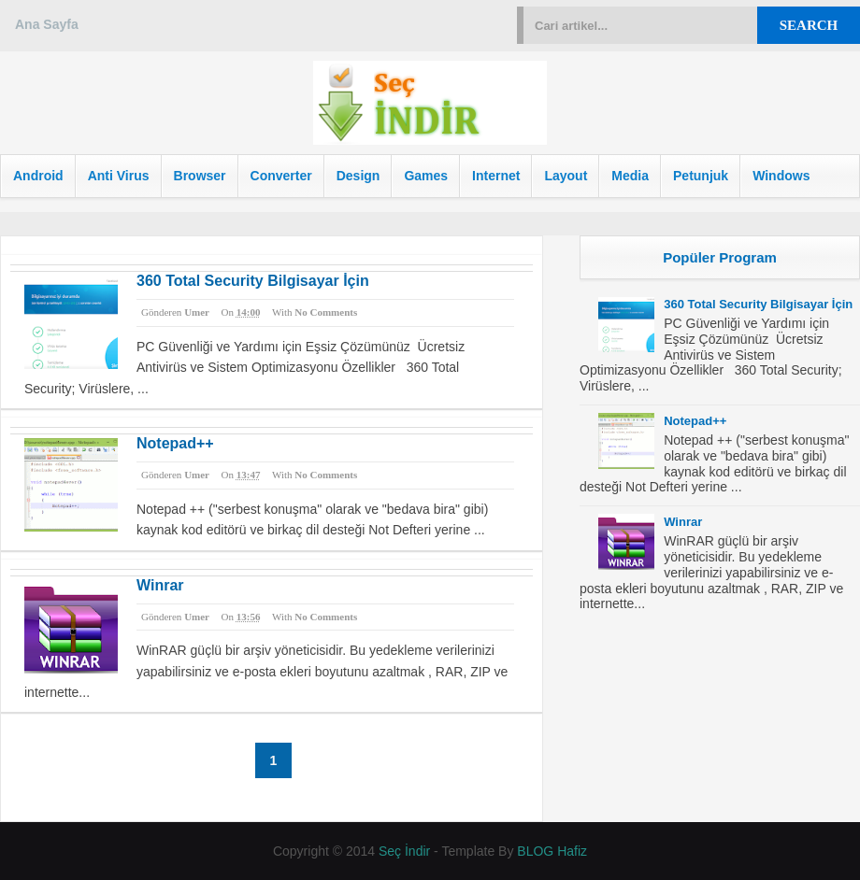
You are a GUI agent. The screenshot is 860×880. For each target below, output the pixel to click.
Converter (281, 175)
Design (358, 175)
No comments (325, 312)
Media (630, 175)
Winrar (160, 585)
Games (426, 175)
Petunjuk (700, 175)
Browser (200, 175)
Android (38, 175)
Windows (781, 175)
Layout (565, 175)
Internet (496, 175)
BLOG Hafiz (552, 851)
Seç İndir (404, 851)
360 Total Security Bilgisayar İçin (252, 281)
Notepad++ (175, 443)
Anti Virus (119, 175)
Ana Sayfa (47, 24)
